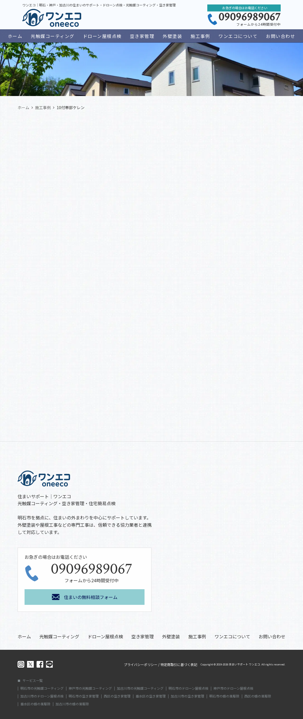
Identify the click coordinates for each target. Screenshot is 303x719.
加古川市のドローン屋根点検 (42, 696)
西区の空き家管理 (117, 696)
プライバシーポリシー (140, 664)
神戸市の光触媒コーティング (90, 688)
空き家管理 (142, 36)
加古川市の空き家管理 (187, 696)
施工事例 (200, 36)
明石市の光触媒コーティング (42, 688)
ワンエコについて (238, 36)
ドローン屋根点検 (102, 36)
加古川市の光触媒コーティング (140, 688)
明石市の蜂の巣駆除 (224, 696)
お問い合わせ (280, 36)
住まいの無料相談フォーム (90, 597)
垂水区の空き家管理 (151, 696)
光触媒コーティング (52, 36)
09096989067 (249, 17)
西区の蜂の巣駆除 (257, 696)
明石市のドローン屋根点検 (188, 688)
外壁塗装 (172, 36)
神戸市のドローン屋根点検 (233, 688)
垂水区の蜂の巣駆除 (35, 704)
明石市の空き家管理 (84, 696)
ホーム (15, 36)
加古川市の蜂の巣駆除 (72, 704)
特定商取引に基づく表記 (178, 664)
